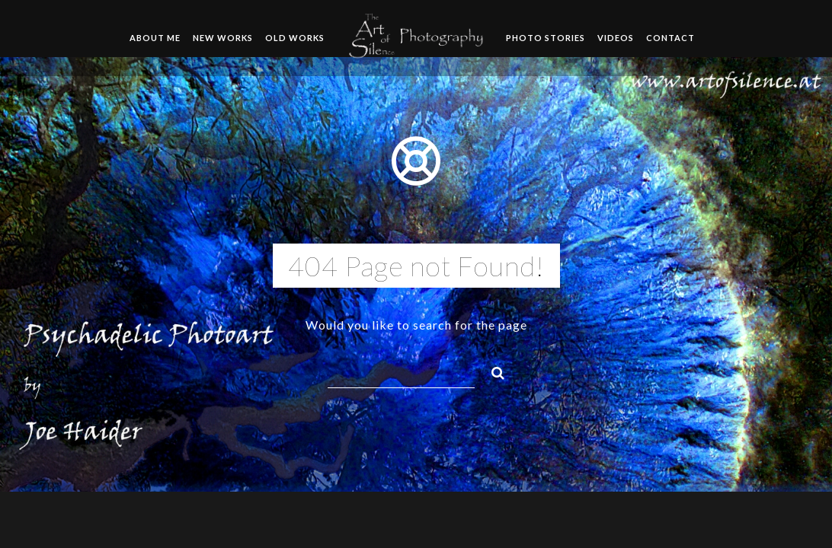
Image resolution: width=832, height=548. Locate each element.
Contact (670, 38)
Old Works (295, 38)
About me (155, 38)
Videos (615, 38)
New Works (223, 38)
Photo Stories (545, 38)
